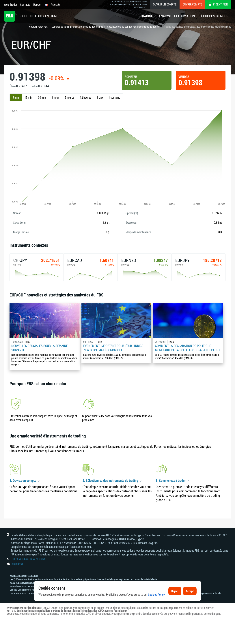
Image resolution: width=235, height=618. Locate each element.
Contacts (25, 4)
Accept (190, 592)
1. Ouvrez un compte (23, 481)
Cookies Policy (156, 595)
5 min (15, 97)
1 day (100, 97)
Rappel (37, 4)
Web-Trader (10, 4)
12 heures (85, 97)
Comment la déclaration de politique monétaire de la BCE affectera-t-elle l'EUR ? (188, 347)
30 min (42, 97)
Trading (146, 16)
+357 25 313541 (38, 559)
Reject (174, 592)
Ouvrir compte (192, 4)
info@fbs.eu (17, 563)
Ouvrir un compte (164, 4)
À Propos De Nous (214, 16)
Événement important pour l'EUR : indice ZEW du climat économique (113, 347)
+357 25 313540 (20, 559)
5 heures (69, 97)
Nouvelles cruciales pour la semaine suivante (39, 347)
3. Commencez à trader (171, 481)
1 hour (55, 97)
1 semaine (114, 97)
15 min (28, 97)
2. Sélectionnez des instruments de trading (110, 481)
